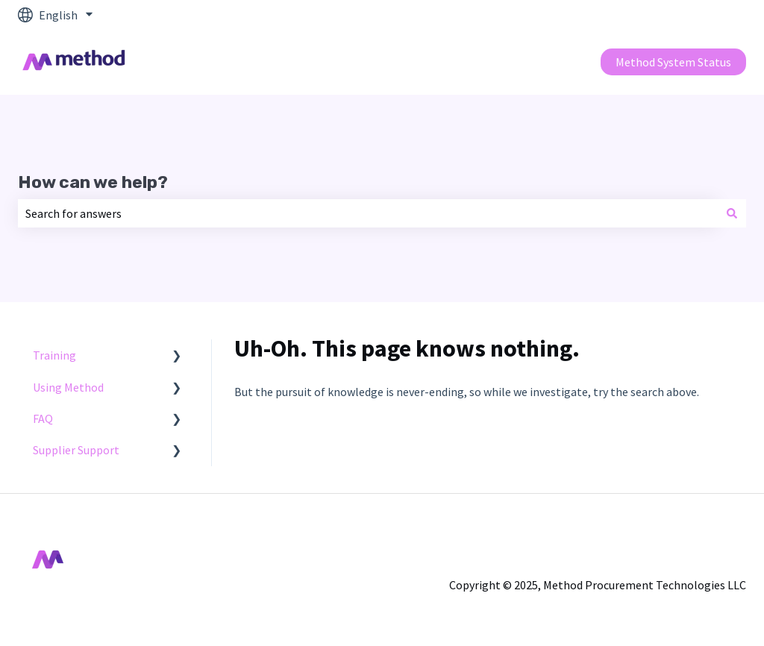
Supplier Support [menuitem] (76, 449)
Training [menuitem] (54, 355)
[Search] (732, 213)
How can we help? (93, 182)
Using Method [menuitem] (68, 387)
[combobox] (368, 213)
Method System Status (673, 61)
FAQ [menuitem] (43, 418)
